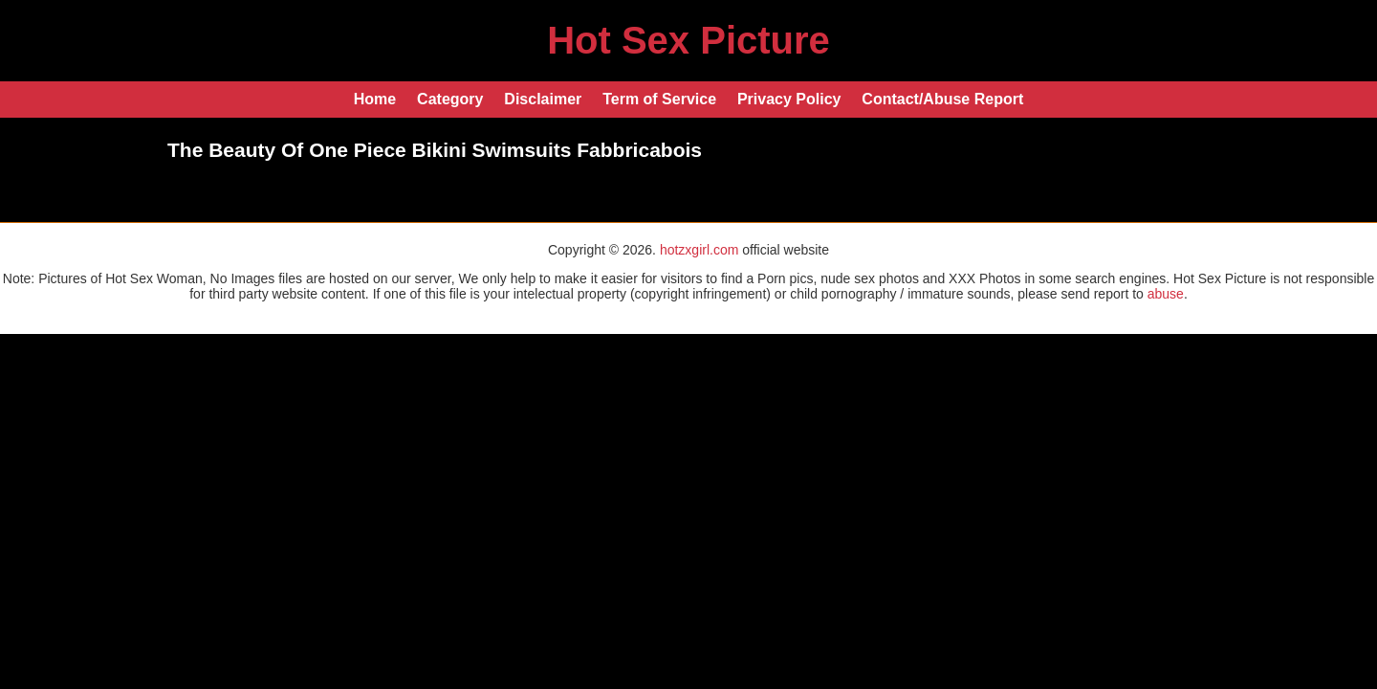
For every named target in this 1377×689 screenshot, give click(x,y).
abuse (1166, 293)
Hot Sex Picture (688, 40)
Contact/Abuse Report (942, 99)
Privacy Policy (789, 99)
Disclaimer (542, 99)
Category (450, 99)
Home (375, 99)
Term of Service (659, 99)
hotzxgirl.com (699, 249)
